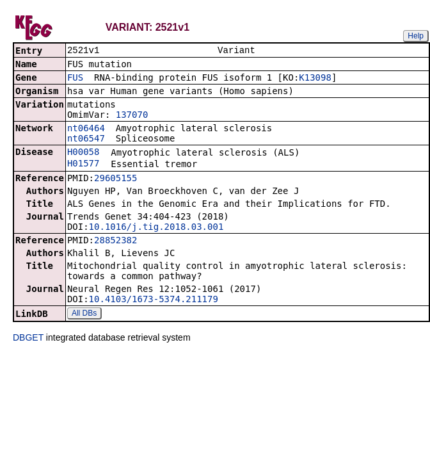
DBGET (28, 339)
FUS (75, 79)
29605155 (115, 179)
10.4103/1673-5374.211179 (153, 300)
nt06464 (86, 129)
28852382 (115, 241)
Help (416, 35)
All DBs (84, 314)
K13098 (315, 79)
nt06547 (86, 139)
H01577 (83, 164)
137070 (132, 116)
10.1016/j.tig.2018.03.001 (156, 228)
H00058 (83, 153)
